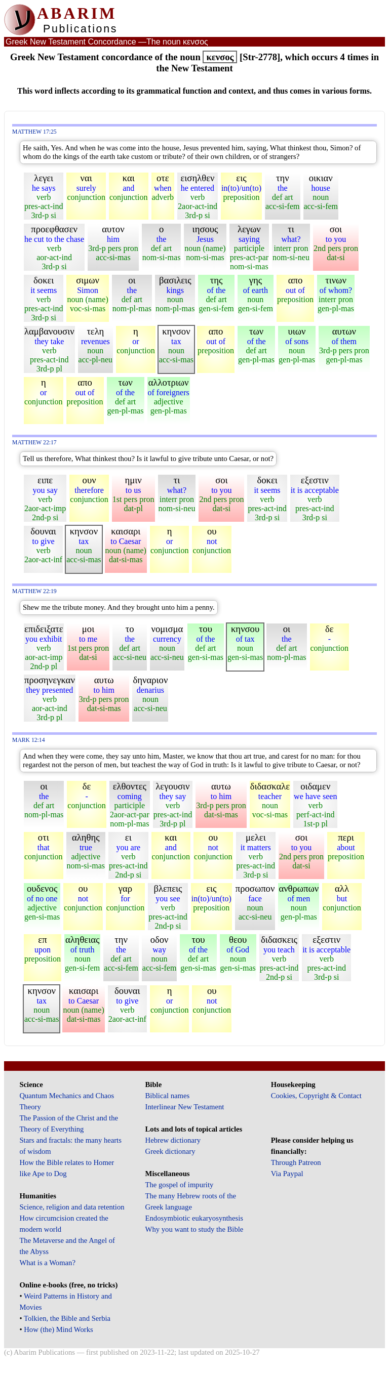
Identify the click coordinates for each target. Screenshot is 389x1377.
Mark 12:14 (28, 740)
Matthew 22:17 (34, 442)
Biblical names (167, 1096)
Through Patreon (296, 1162)
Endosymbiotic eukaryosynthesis (194, 1218)
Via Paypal (287, 1174)
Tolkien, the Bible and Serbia (67, 1318)
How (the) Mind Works (58, 1329)
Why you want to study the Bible (194, 1229)
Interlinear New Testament (184, 1107)
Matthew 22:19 (34, 591)
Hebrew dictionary (173, 1140)
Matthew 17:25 (34, 132)
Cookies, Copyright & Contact (316, 1096)
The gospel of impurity (179, 1185)
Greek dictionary (170, 1151)
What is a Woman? (47, 1263)
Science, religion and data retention (71, 1207)
